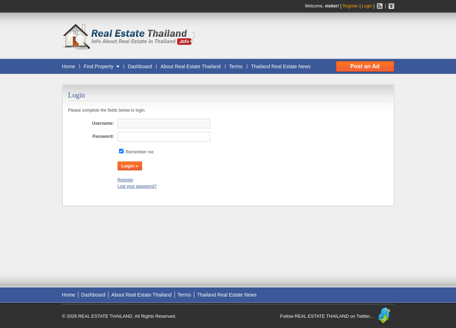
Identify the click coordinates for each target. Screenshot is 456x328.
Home (68, 66)
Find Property (98, 66)
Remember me (140, 152)
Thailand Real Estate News (281, 66)
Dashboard (140, 66)
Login (367, 6)
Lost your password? (137, 186)
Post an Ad (365, 66)
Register (351, 6)
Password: (103, 136)
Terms (236, 66)
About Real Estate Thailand (190, 66)
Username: (103, 123)
